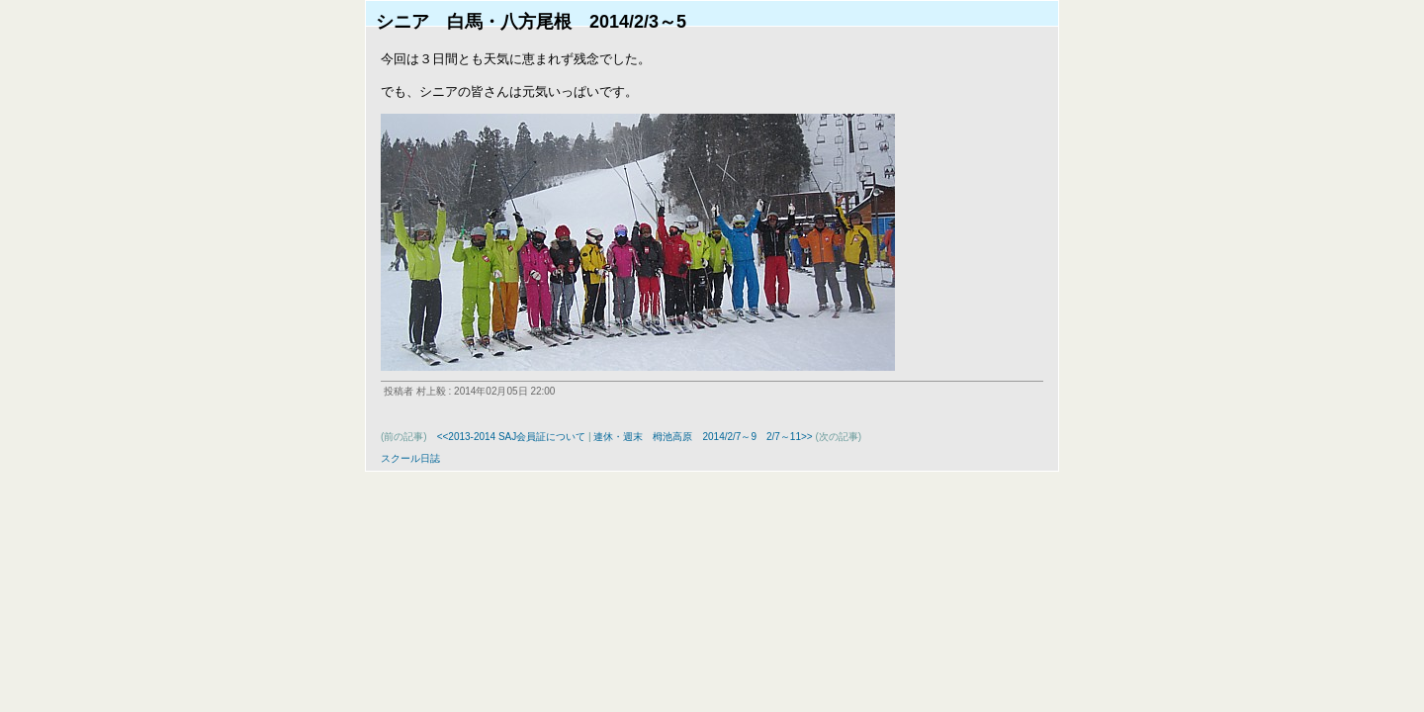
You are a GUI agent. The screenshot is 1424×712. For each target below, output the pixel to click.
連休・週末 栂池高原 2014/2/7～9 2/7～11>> (702, 436)
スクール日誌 (410, 458)
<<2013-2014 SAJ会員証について (511, 436)
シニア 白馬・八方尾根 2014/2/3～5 (531, 22)
